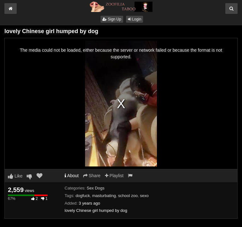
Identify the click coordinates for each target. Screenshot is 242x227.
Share (92, 175)
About (72, 175)
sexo (144, 195)
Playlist (114, 175)
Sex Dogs (95, 188)
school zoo (128, 195)
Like (15, 175)
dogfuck (83, 195)
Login (134, 19)
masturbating (104, 195)
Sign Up (111, 19)
